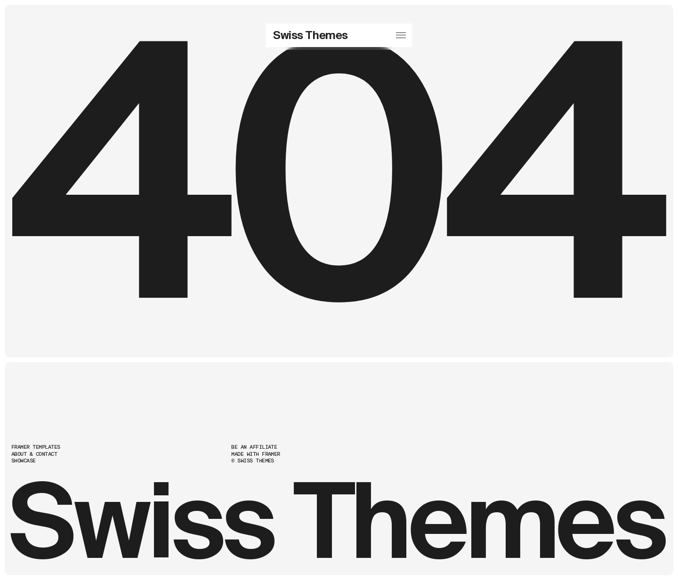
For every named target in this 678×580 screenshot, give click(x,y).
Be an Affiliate (254, 447)
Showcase (23, 461)
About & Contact (34, 454)
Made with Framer (255, 454)
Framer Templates (35, 447)
